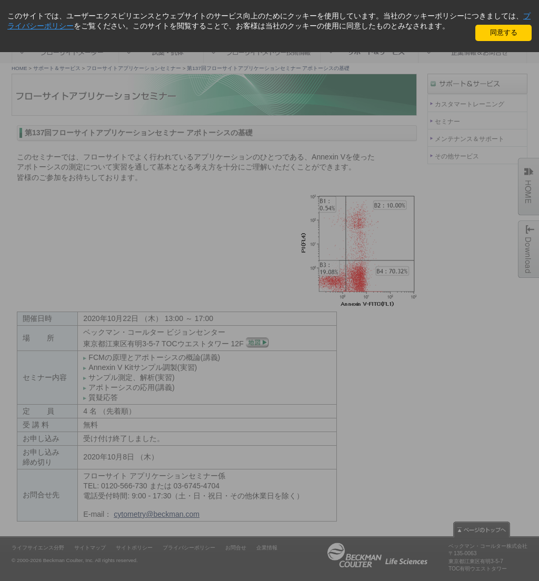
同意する (503, 32)
